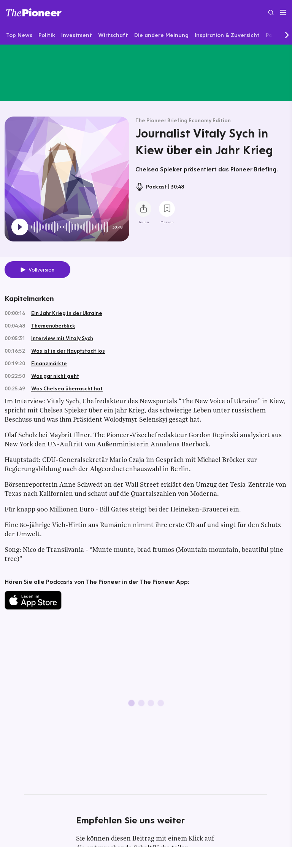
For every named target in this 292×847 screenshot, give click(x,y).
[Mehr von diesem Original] (146, 72)
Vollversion (41, 269)
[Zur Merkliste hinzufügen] (167, 209)
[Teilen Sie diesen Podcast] (143, 209)
